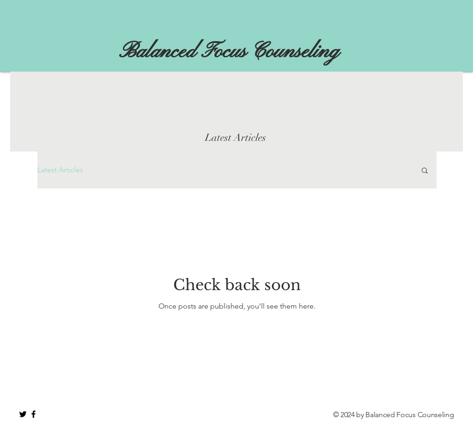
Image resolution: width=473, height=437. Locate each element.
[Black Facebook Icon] (33, 414)
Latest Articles (60, 169)
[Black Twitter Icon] (23, 414)
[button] (424, 171)
